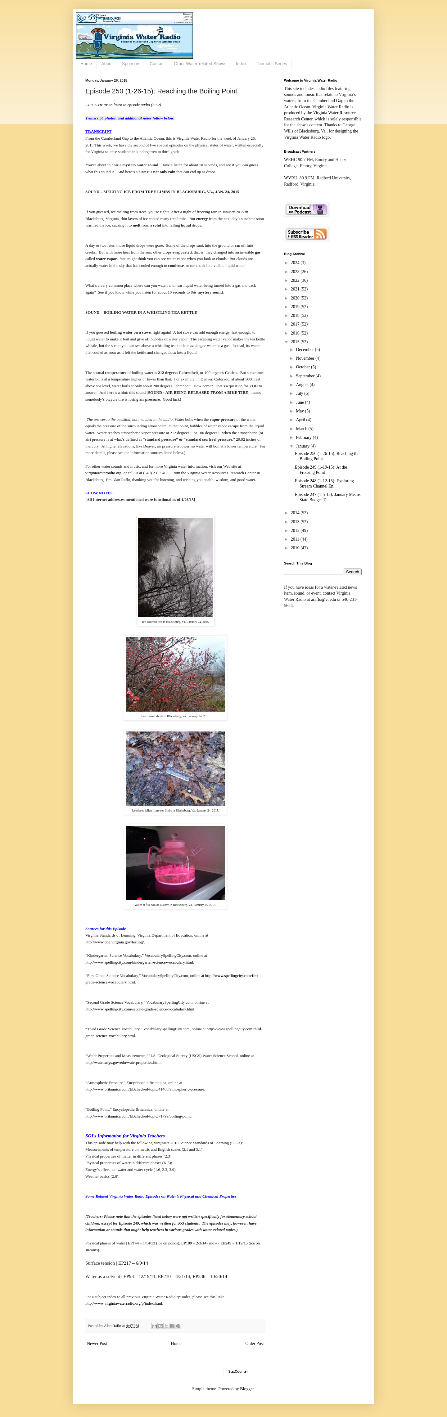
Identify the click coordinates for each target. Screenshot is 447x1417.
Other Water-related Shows (200, 63)
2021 (296, 289)
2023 (296, 271)
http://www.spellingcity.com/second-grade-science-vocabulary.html (139, 1009)
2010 (296, 548)
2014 (296, 513)
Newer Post (97, 1343)
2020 (296, 298)
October (303, 367)
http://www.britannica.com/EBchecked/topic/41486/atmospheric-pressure (144, 1089)
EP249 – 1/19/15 (234, 1243)
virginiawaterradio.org (103, 472)
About (107, 63)
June (300, 402)
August (302, 384)
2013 (296, 522)
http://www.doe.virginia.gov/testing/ (114, 942)
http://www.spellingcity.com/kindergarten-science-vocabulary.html (139, 962)
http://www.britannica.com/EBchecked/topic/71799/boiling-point (138, 1116)
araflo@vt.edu (323, 599)
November (305, 358)
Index (241, 63)
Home (86, 63)
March (302, 428)
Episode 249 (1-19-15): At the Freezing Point (321, 470)
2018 (296, 315)
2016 (296, 333)
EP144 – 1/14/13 (141, 1243)
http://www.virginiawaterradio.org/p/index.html (123, 1303)
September (305, 376)
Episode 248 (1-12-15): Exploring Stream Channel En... (324, 483)
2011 (295, 539)
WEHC (290, 159)
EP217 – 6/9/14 (133, 1263)
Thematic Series (271, 63)
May (300, 411)
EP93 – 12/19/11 (140, 1276)
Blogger (247, 1389)
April (301, 419)
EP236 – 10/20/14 (209, 1276)
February (304, 437)
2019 (296, 306)
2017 (296, 324)
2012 (296, 530)
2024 (296, 262)
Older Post (255, 1343)
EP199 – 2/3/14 (193, 1243)
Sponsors (131, 63)
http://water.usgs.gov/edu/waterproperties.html (122, 1062)
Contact (157, 63)
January (303, 446)
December (305, 349)
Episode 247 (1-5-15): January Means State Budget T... (328, 497)
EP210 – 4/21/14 (174, 1276)
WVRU (290, 178)
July (300, 393)
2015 (296, 342)
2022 (296, 280)
